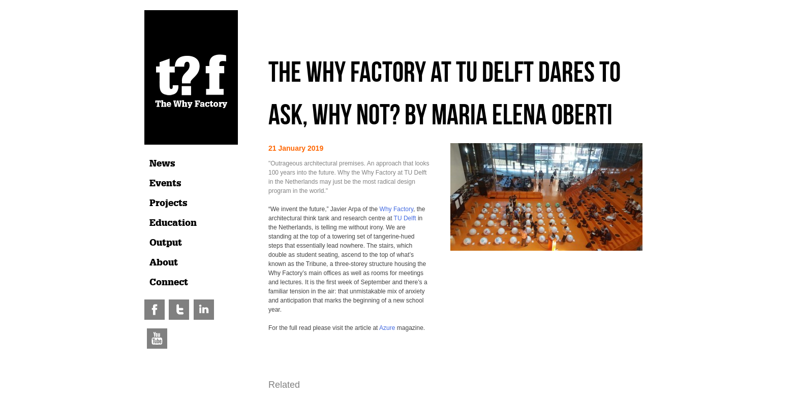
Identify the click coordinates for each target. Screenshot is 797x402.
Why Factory (396, 209)
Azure (387, 327)
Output (165, 242)
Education (173, 222)
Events (165, 183)
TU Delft (405, 218)
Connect (168, 282)
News (162, 163)
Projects (168, 203)
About (163, 262)
